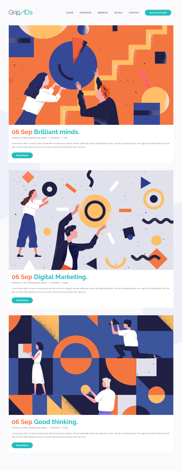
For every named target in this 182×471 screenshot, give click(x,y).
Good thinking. (56, 422)
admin (44, 137)
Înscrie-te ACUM (158, 12)
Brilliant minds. (57, 132)
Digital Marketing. (60, 277)
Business (34, 137)
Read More (22, 155)
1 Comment (54, 137)
